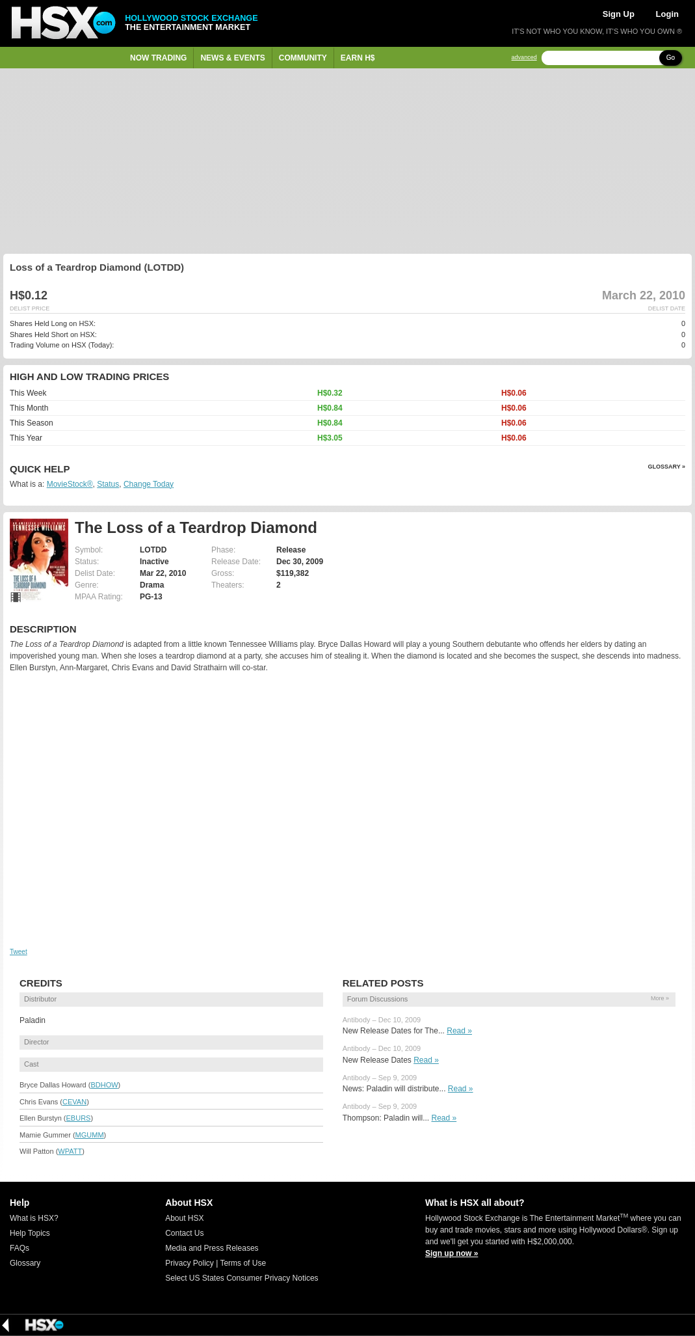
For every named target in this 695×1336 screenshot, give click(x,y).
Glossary (25, 1263)
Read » (459, 1030)
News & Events (232, 57)
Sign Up (619, 14)
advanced (524, 58)
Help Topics (30, 1233)
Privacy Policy (189, 1263)
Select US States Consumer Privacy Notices (241, 1278)
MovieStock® (70, 484)
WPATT (70, 1151)
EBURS (78, 1118)
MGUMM (89, 1135)
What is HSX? (34, 1218)
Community (303, 57)
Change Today (149, 484)
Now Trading (158, 57)
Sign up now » (451, 1253)
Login (667, 14)
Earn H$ (358, 57)
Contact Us (184, 1233)
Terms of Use (243, 1263)
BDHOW (104, 1085)
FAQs (19, 1248)
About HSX (184, 1218)
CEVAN (74, 1102)
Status (108, 484)
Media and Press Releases (211, 1248)
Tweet (18, 951)
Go (670, 57)
